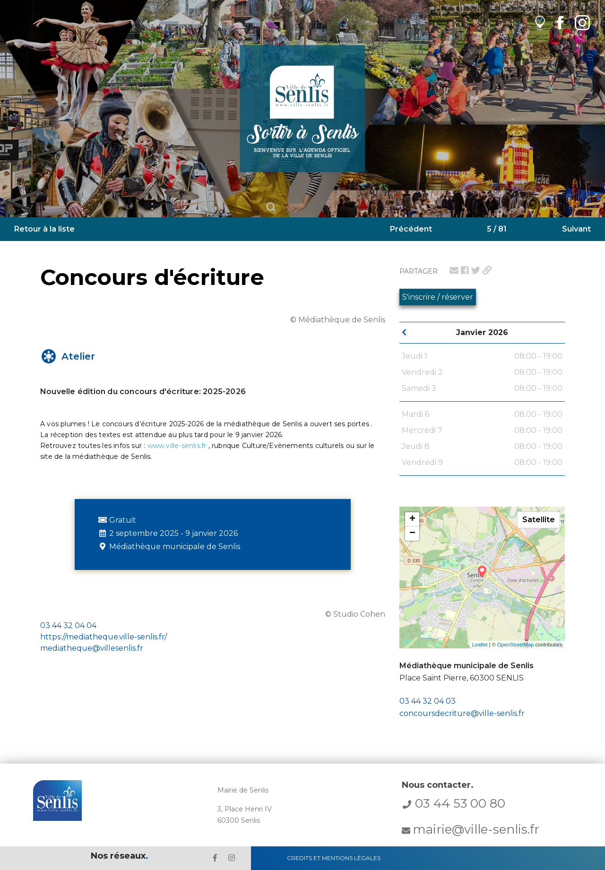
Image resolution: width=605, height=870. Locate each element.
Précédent (411, 228)
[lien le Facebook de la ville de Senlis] (215, 857)
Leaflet (480, 644)
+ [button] (412, 519)
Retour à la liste (44, 228)
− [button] (412, 533)
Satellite (538, 519)
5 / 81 (497, 228)
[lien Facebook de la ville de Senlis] (559, 22)
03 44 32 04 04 (68, 625)
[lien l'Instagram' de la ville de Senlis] (231, 857)
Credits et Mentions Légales (333, 857)
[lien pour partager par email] (453, 270)
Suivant (576, 228)
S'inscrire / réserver (437, 297)
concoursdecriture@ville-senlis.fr (462, 713)
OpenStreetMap (515, 644)
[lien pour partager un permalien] (487, 270)
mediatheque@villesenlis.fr (91, 648)
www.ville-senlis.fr (177, 445)
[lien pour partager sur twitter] (475, 270)
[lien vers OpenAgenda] (540, 22)
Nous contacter (438, 785)
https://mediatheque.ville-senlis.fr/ (103, 636)
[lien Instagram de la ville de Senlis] (582, 22)
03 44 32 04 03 (427, 701)
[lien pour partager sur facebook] (465, 270)
